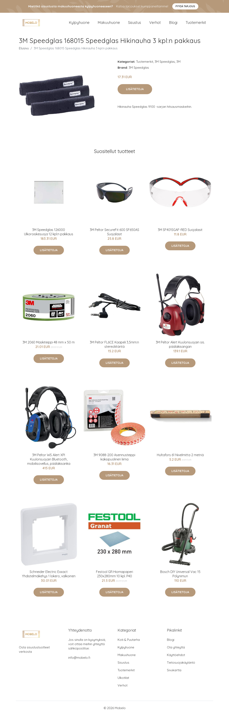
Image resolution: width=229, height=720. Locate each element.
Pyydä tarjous (185, 6)
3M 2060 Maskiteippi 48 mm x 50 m (49, 347)
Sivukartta (174, 675)
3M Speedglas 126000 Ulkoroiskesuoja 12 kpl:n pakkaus (48, 237)
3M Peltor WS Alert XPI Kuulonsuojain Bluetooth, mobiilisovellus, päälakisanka (48, 464)
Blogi (173, 25)
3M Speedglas (165, 66)
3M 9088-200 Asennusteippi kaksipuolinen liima (114, 462)
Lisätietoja (135, 94)
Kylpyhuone (79, 25)
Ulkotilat (123, 683)
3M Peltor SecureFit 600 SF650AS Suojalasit (114, 237)
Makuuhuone (109, 25)
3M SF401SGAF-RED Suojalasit (180, 235)
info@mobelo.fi (79, 662)
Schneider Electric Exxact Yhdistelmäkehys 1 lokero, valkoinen (48, 579)
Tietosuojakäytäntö (181, 667)
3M (178, 66)
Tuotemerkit (196, 25)
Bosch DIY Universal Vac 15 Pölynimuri (180, 579)
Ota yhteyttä (176, 652)
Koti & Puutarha (129, 645)
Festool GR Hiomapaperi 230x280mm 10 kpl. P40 (114, 579)
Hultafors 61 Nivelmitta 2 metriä (180, 460)
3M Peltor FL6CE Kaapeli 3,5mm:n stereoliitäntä (114, 349)
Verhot (155, 25)
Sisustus (134, 25)
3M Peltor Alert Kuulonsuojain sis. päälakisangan (180, 349)
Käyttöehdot (176, 660)
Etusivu (24, 53)
